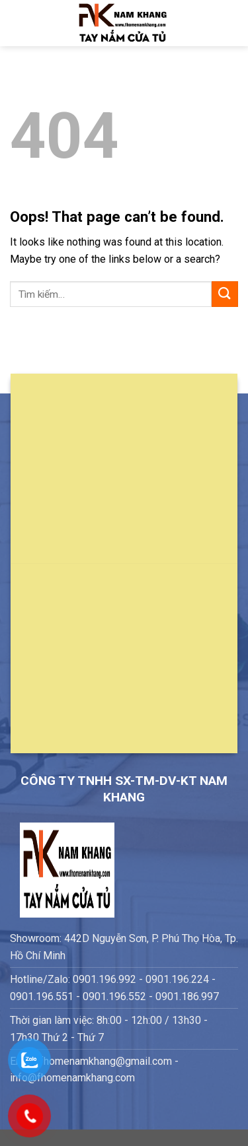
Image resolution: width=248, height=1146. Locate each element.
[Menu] (18, 23)
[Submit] (225, 294)
